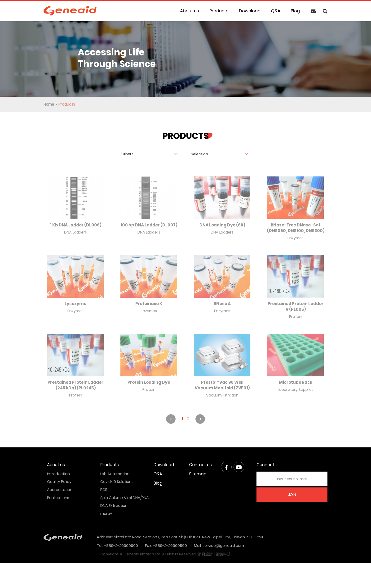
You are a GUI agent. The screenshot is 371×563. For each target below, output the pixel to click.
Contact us (200, 465)
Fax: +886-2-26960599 (166, 545)
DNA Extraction (114, 505)
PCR (103, 489)
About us (189, 11)
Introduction (58, 474)
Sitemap (197, 474)
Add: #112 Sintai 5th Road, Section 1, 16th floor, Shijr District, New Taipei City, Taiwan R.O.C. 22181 (181, 537)
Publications (58, 497)
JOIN (292, 494)
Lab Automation (114, 474)
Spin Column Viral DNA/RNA (124, 497)
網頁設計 (205, 554)
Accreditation (59, 489)
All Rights (170, 554)
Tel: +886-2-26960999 (117, 545)
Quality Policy (59, 481)
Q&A (275, 11)
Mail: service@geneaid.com (219, 545)
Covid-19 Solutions (116, 481)
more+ (106, 513)
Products (219, 11)
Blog (295, 11)
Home (49, 104)
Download (250, 11)
